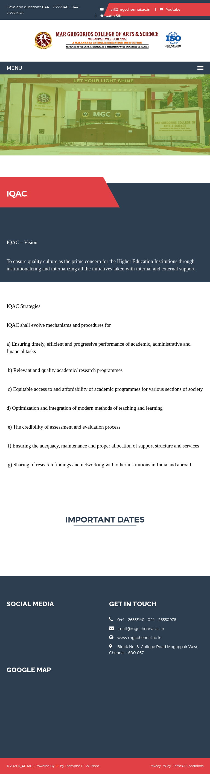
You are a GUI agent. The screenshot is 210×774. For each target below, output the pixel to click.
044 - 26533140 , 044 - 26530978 (142, 619)
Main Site (111, 15)
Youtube (170, 9)
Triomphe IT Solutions (82, 766)
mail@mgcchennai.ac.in (125, 9)
